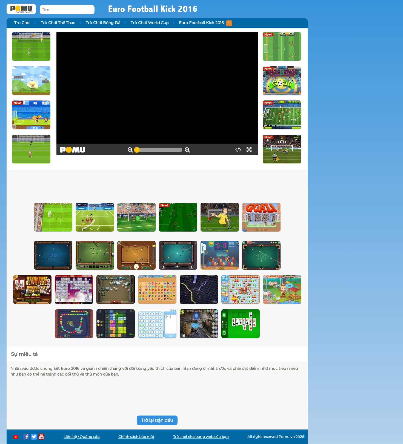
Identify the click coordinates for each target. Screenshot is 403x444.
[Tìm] (67, 10)
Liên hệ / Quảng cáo (81, 437)
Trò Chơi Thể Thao (58, 22)
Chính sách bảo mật (136, 437)
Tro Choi (22, 22)
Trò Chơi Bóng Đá (103, 22)
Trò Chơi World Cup (149, 22)
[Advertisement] (157, 185)
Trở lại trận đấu (157, 420)
